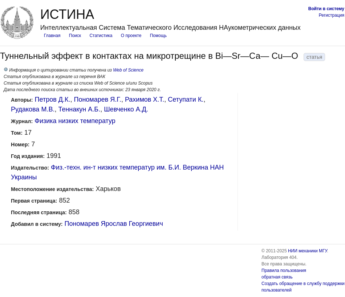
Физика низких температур (74, 121)
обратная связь (277, 277)
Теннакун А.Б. (79, 109)
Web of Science (128, 70)
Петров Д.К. (52, 99)
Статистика (100, 35)
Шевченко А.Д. (126, 109)
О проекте (131, 35)
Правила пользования (283, 270)
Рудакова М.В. (32, 109)
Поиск (75, 35)
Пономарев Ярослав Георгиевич (114, 223)
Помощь (158, 35)
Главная (52, 35)
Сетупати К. (185, 99)
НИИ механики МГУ (307, 250)
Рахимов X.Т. (144, 99)
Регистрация (331, 15)
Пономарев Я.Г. (97, 99)
